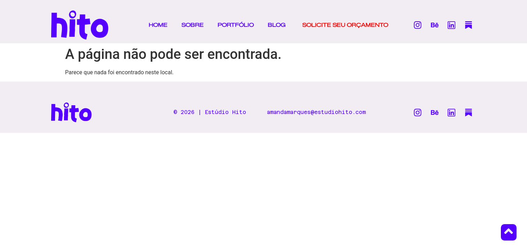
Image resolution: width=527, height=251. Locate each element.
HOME (158, 25)
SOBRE (192, 25)
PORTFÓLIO (236, 25)
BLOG (276, 25)
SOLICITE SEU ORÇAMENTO (345, 25)
